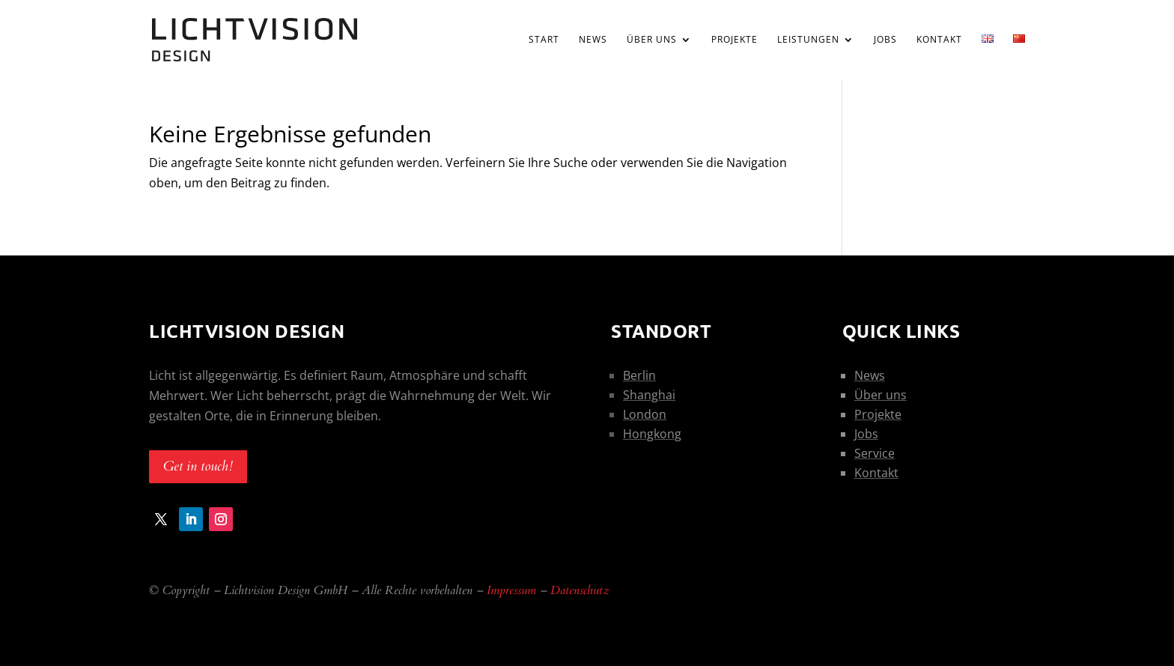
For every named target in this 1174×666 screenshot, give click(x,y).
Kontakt (939, 40)
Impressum (511, 590)
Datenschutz (579, 590)
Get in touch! (198, 466)
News (593, 40)
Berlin (639, 375)
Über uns (652, 40)
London (644, 414)
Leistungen (808, 40)
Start (544, 40)
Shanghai (649, 395)
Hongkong (652, 434)
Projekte (734, 40)
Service (874, 453)
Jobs (885, 40)
